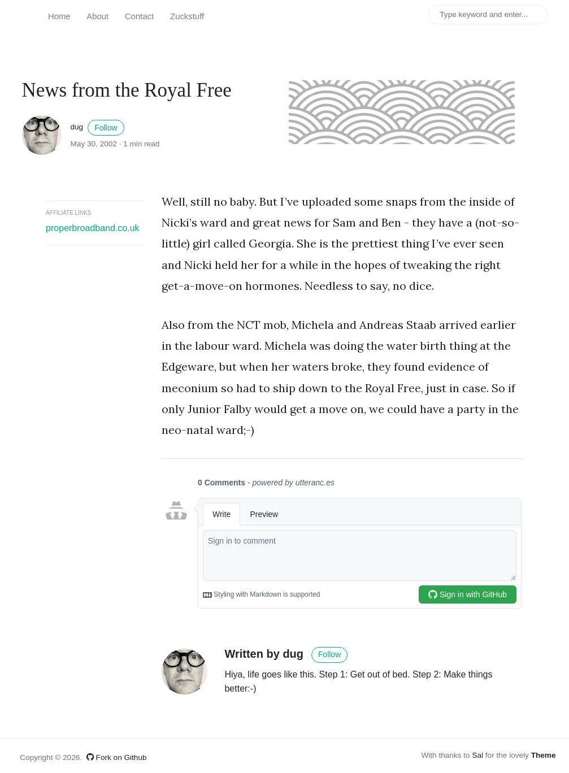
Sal (477, 755)
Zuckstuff (187, 16)
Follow (105, 127)
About (97, 16)
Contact (139, 16)
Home (59, 16)
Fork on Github (116, 757)
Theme (543, 755)
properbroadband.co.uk (92, 228)
